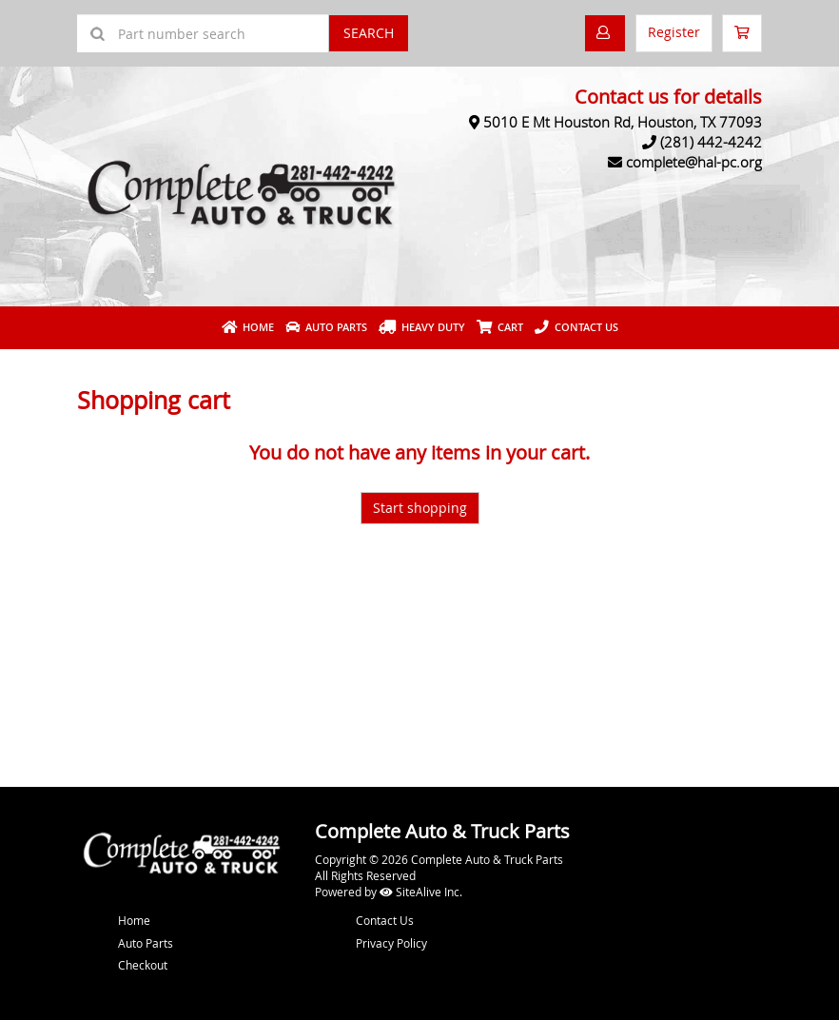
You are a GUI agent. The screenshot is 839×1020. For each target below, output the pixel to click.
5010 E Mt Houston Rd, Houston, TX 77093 (622, 121)
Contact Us (576, 327)
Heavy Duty (422, 327)
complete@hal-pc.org (694, 161)
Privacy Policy (391, 943)
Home (248, 327)
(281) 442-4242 (711, 141)
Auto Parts (326, 327)
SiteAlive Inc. (421, 891)
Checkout (142, 964)
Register (674, 32)
